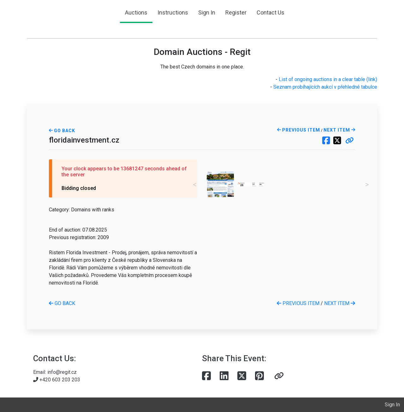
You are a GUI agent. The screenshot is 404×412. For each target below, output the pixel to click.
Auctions (136, 12)
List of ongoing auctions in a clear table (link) (328, 79)
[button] (349, 141)
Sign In (206, 12)
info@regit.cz (62, 372)
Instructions (172, 12)
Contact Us (270, 12)
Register (236, 12)
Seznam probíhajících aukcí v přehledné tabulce (325, 87)
